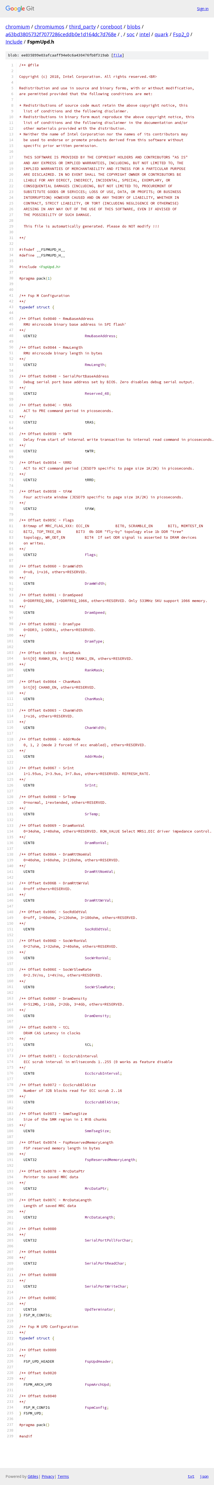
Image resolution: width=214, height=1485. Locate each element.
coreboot (111, 26)
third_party (82, 26)
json (204, 1476)
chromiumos (49, 26)
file (117, 55)
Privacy (48, 1476)
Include (13, 41)
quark (161, 34)
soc (131, 34)
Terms (63, 1476)
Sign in (203, 8)
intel (144, 34)
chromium (17, 26)
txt (191, 1476)
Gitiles (33, 1476)
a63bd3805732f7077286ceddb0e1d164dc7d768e (60, 34)
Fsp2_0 (181, 34)
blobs (133, 26)
